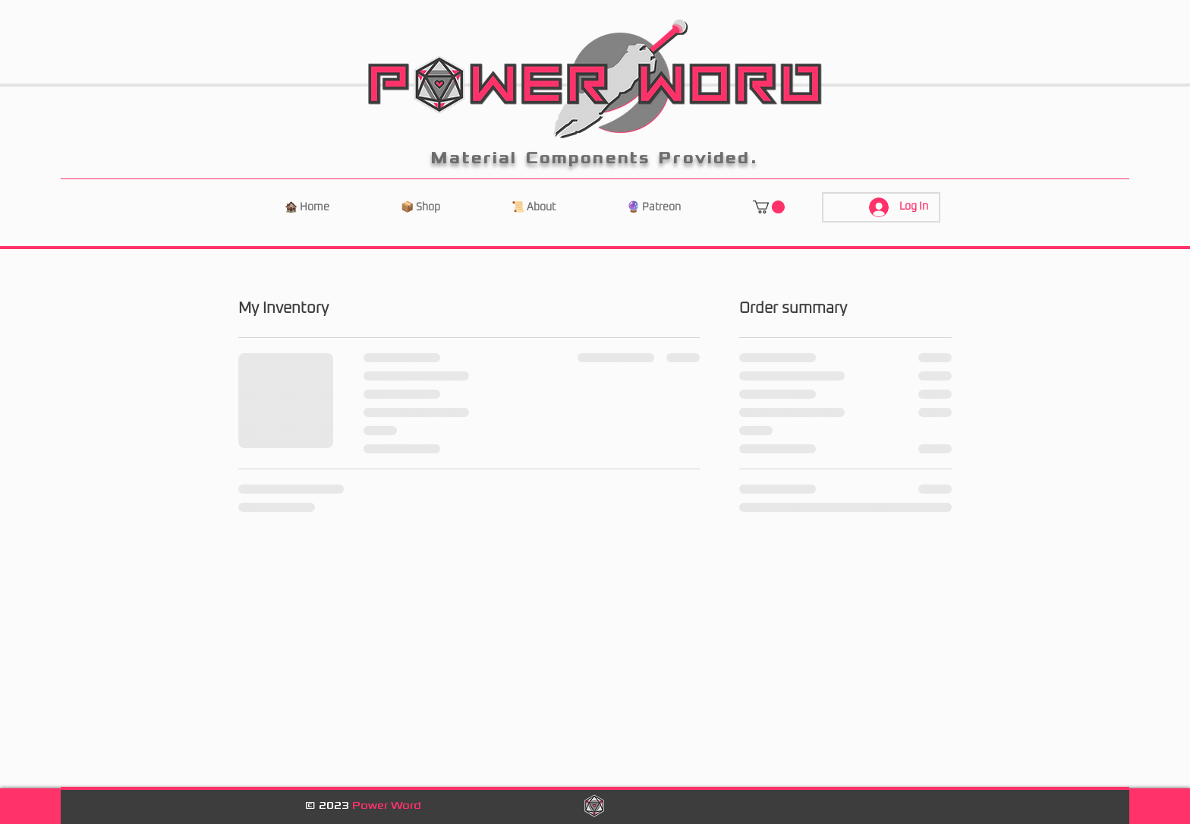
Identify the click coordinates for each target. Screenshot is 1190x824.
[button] (769, 206)
